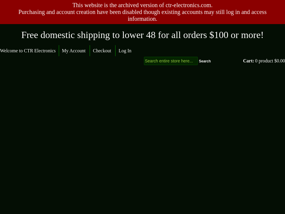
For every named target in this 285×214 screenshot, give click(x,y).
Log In (124, 50)
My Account (74, 50)
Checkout (102, 50)
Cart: (248, 60)
